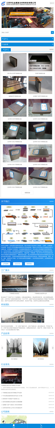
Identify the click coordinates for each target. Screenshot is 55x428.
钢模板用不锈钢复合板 (15, 96)
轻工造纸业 (14, 359)
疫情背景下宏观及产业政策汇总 (11, 398)
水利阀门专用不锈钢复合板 (40, 96)
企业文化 (17, 263)
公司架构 (5, 263)
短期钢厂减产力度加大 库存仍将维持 (12, 404)
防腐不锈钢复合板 (40, 73)
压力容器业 (41, 359)
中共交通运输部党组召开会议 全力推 (12, 395)
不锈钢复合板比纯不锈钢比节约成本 (10, 385)
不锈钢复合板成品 (14, 293)
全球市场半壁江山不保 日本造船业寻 (12, 407)
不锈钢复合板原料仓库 (41, 293)
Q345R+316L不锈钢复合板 (40, 119)
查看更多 (27, 192)
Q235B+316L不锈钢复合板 (40, 141)
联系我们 (29, 263)
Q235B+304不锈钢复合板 (15, 119)
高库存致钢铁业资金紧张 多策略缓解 (12, 401)
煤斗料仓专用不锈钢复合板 (15, 73)
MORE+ (52, 49)
